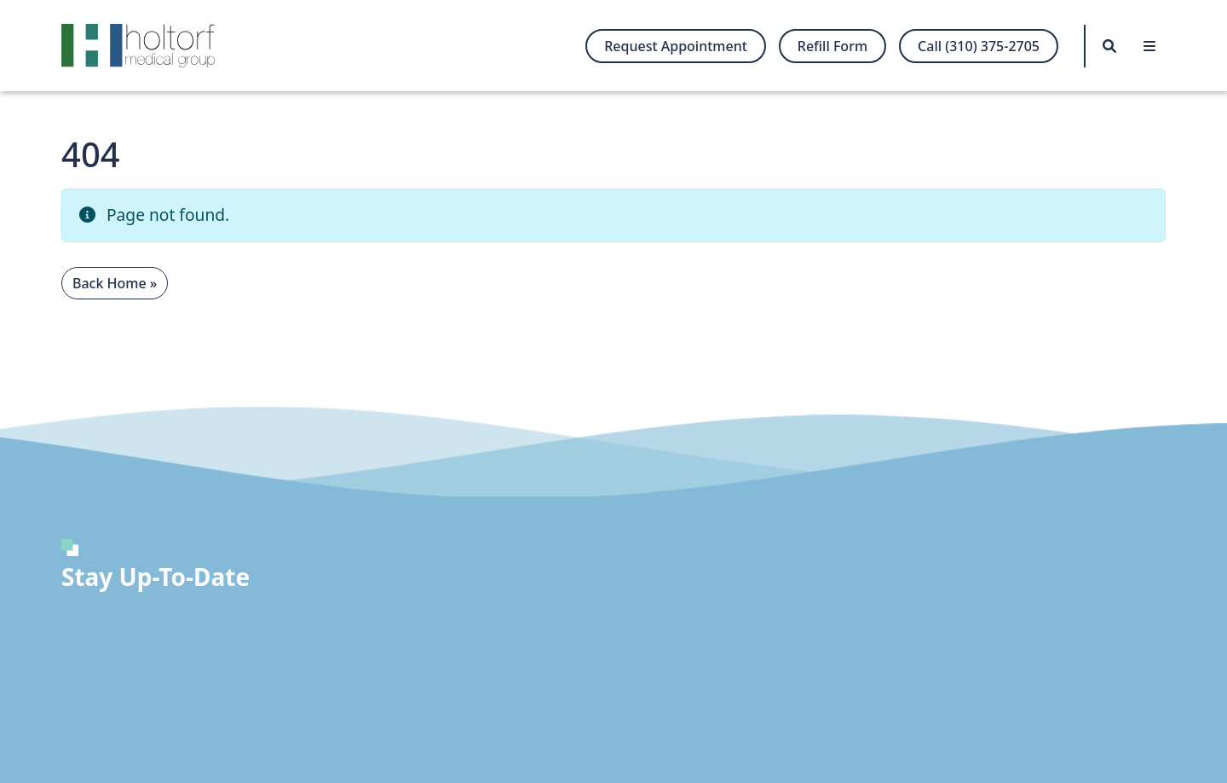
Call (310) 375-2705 (979, 46)
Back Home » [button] (114, 283)
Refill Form (832, 46)
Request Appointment (675, 46)
